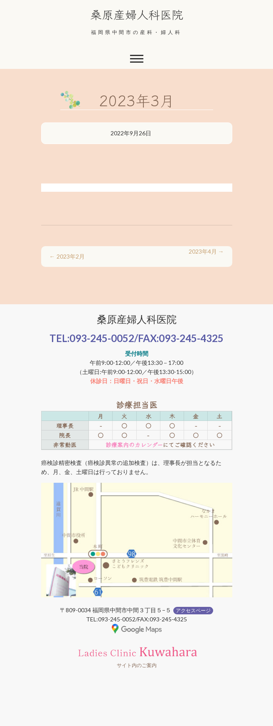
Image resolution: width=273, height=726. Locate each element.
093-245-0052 (101, 338)
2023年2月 (67, 256)
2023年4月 (206, 251)
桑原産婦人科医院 (136, 14)
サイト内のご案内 (137, 665)
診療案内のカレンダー (134, 444)
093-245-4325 (191, 338)
